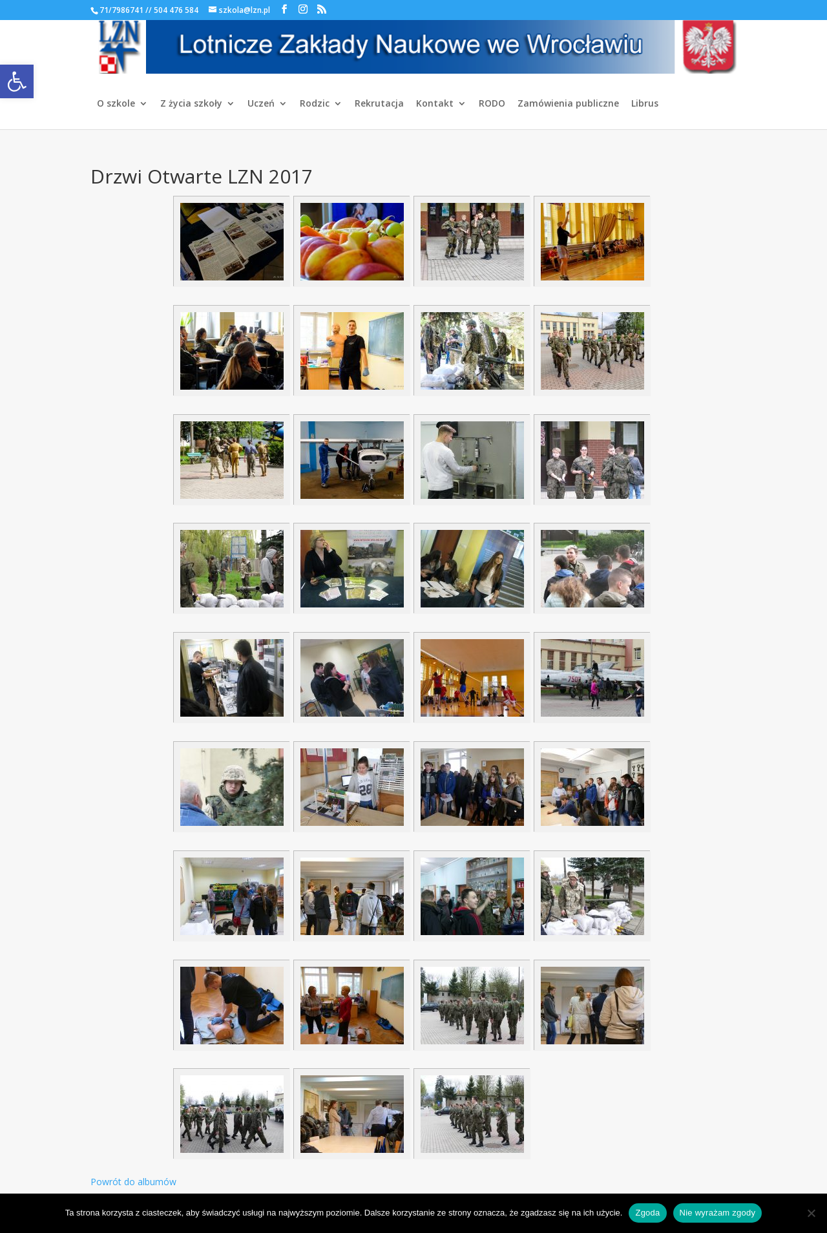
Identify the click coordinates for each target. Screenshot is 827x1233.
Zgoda (647, 1212)
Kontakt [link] (435, 104)
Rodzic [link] (315, 104)
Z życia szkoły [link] (191, 104)
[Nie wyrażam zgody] (810, 1213)
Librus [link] (644, 104)
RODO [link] (492, 104)
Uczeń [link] (261, 104)
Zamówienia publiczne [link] (568, 104)
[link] (17, 81)
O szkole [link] (116, 104)
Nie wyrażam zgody (718, 1212)
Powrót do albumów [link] (133, 1181)
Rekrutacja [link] (379, 104)
